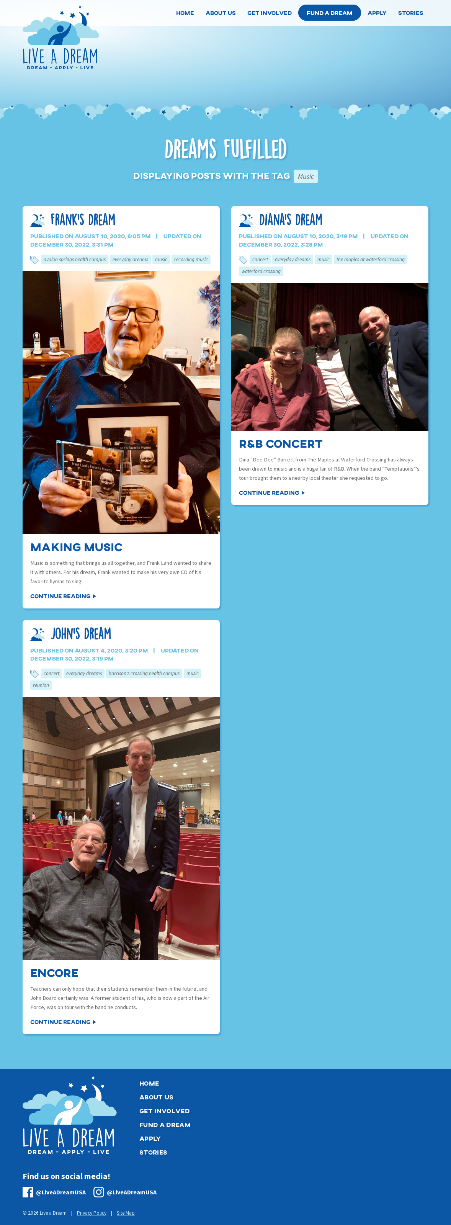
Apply (150, 1138)
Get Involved (164, 1110)
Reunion (41, 685)
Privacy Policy (91, 1213)
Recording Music (191, 259)
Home (149, 1083)
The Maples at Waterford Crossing (371, 259)
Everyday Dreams (130, 259)
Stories (153, 1152)
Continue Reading (60, 595)
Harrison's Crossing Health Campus (144, 673)
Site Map (126, 1213)
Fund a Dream (330, 12)
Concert (260, 259)
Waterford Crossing (261, 271)
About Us (156, 1097)
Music (161, 259)
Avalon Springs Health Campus (75, 259)
